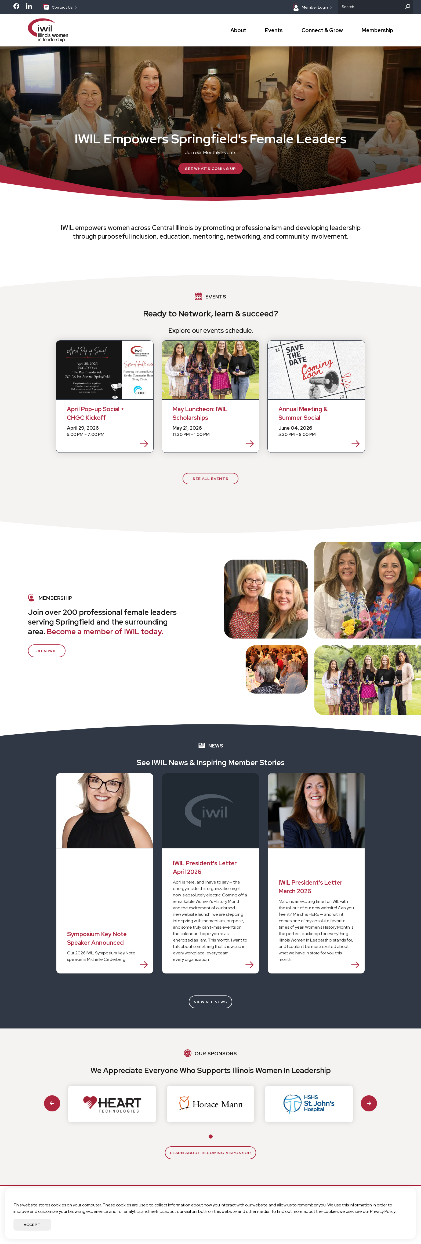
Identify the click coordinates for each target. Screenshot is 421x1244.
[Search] (375, 7)
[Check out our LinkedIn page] (29, 8)
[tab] (211, 1136)
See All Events (210, 478)
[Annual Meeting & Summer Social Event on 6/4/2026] (316, 396)
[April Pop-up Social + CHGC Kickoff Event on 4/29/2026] (105, 396)
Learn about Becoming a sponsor (210, 1152)
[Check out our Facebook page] (16, 7)
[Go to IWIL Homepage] (60, 30)
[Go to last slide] (52, 1103)
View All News (210, 1001)
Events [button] (274, 30)
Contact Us (60, 7)
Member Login (312, 7)
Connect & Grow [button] (322, 30)
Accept (32, 1224)
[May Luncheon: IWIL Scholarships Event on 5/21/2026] (210, 396)
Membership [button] (377, 30)
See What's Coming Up (210, 168)
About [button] (238, 30)
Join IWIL (47, 650)
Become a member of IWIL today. (105, 631)
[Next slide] (369, 1103)
